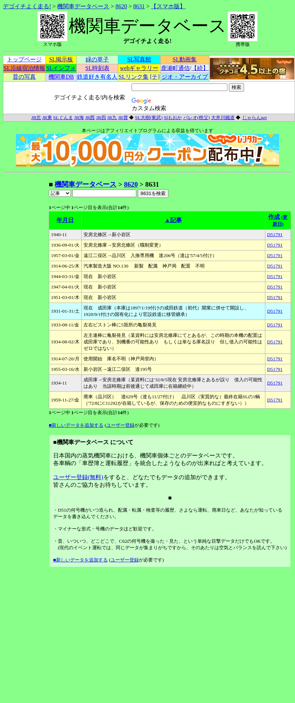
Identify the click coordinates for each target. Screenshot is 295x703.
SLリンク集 (134, 77)
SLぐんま (63, 117)
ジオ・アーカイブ (185, 77)
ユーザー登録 (120, 425)
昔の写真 (24, 77)
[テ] (155, 77)
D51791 (275, 234)
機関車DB (61, 77)
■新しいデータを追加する (76, 425)
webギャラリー (139, 68)
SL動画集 (185, 59)
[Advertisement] (25, 288)
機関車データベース (83, 6)
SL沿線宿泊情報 (24, 68)
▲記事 (173, 220)
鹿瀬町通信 (175, 68)
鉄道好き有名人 (97, 77)
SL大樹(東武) (148, 117)
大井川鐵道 (223, 117)
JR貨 (123, 117)
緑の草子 (97, 59)
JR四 (101, 117)
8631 (139, 6)
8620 (121, 6)
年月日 (65, 220)
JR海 (79, 117)
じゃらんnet (254, 117)
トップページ (24, 59)
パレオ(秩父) (196, 117)
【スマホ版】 (168, 6)
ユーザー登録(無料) (78, 477)
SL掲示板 (61, 59)
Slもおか (173, 117)
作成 (274, 217)
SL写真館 (139, 59)
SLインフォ (61, 68)
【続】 (200, 68)
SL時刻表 (97, 68)
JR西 (90, 117)
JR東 (47, 117)
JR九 (112, 117)
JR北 (36, 117)
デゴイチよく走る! (27, 6)
